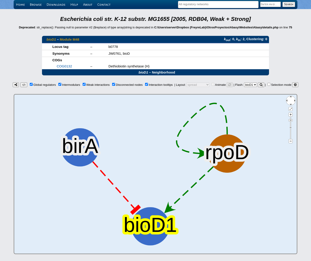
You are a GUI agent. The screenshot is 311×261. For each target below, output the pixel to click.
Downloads (56, 4)
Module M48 (69, 39)
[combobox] (218, 4)
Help (74, 4)
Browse (36, 4)
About (87, 4)
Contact (104, 4)
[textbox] (218, 4)
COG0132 (64, 66)
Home (20, 4)
